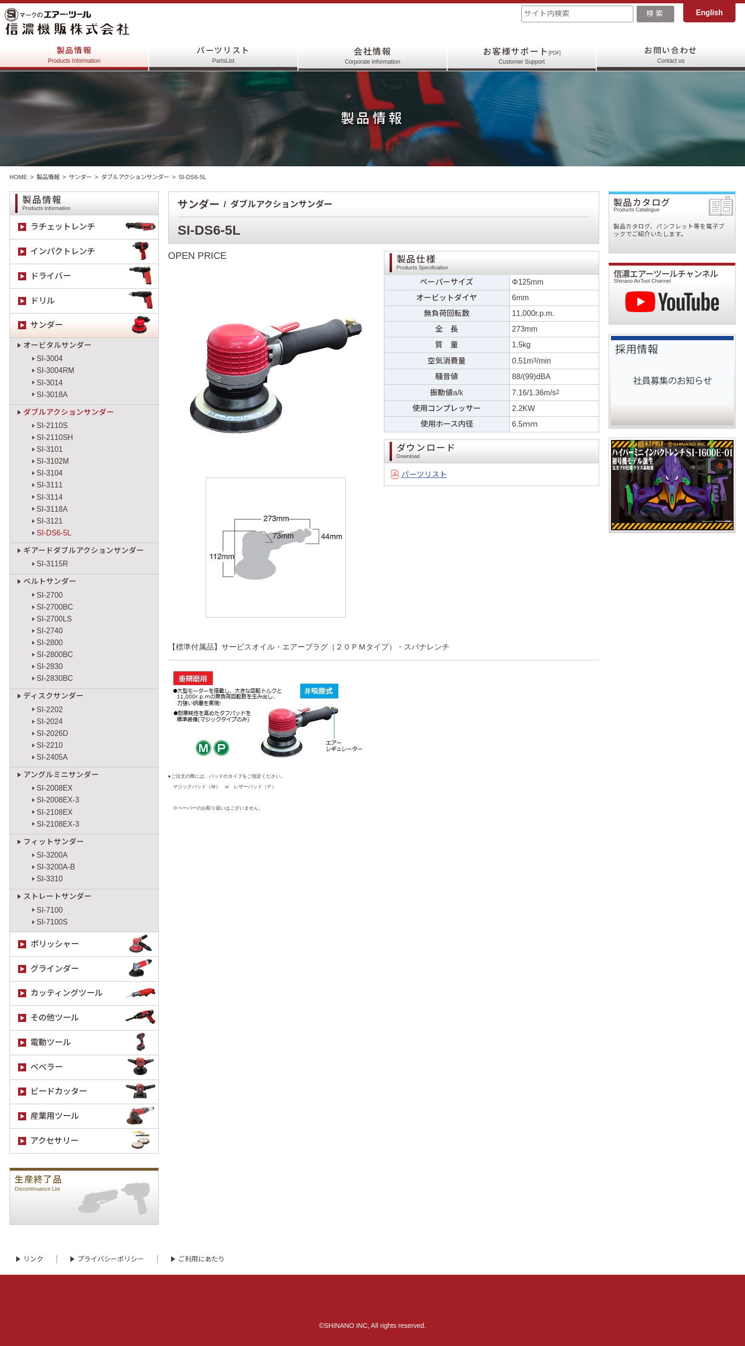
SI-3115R (52, 564)
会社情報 (373, 56)
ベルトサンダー (49, 581)
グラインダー (94, 969)
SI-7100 (50, 910)
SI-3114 (50, 497)
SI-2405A (52, 757)
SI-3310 (50, 879)
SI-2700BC (55, 607)
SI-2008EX (55, 788)
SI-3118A (52, 509)
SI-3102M (53, 461)
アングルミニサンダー (61, 775)
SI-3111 (50, 485)
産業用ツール (94, 1116)
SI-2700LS (54, 619)
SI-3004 (50, 358)
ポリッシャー (94, 944)
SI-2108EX (55, 812)
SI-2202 (50, 710)
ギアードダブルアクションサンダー (83, 550)
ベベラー (94, 1067)
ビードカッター (94, 1092)
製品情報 (74, 56)
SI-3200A (52, 855)
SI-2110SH (55, 437)
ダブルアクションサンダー (142, 177)
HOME (19, 177)
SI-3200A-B (56, 867)
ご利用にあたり (201, 1259)
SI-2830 (50, 666)
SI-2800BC (55, 654)
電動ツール (94, 1043)
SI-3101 (50, 449)
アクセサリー (94, 1141)
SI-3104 (50, 473)
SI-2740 (50, 631)
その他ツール (94, 1018)
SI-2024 (50, 721)
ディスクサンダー (53, 696)
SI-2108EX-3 (58, 824)
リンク (33, 1259)
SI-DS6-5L (54, 533)
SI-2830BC (55, 678)
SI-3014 (50, 383)
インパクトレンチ (94, 251)
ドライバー (94, 276)
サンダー (83, 177)
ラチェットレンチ (94, 227)
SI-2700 (50, 595)
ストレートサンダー (57, 896)
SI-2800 (50, 643)
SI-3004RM (55, 370)
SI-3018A (52, 395)
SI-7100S (52, 922)
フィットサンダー (53, 842)
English (709, 13)
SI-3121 (50, 521)
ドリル (94, 301)
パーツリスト (223, 56)
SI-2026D (52, 733)
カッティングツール (94, 994)
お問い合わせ (671, 56)
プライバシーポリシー (110, 1259)
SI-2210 (50, 745)
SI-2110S (52, 425)
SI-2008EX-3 (58, 800)
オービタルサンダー (57, 345)
